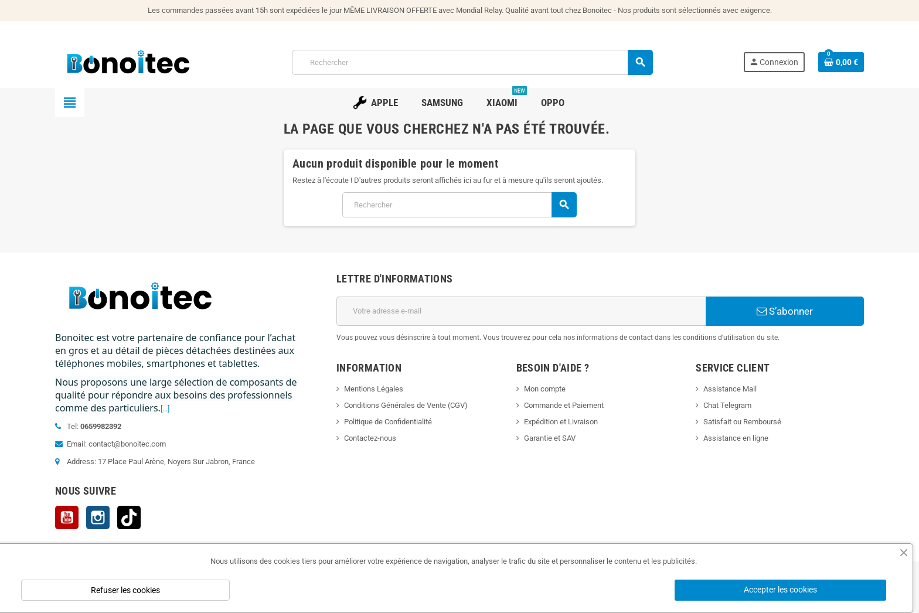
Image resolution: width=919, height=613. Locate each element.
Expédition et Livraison (561, 421)
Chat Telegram (727, 405)
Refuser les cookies (125, 590)
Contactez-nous (370, 438)
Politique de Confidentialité (388, 421)
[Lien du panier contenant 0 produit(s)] (841, 62)
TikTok (129, 517)
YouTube (67, 517)
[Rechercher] (472, 62)
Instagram (98, 517)
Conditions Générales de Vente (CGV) (406, 405)
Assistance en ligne (735, 438)
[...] (165, 408)
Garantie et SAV (550, 438)
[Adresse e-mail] (521, 311)
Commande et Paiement (564, 405)
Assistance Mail (730, 388)
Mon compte (545, 388)
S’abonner (785, 311)
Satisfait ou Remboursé (742, 421)
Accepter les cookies (780, 589)
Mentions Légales (373, 388)
